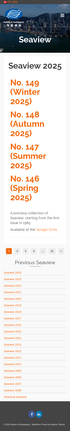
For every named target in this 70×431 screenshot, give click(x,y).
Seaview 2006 (12, 390)
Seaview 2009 (12, 370)
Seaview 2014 (12, 338)
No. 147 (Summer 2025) (28, 156)
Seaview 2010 (12, 364)
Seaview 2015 (12, 331)
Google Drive (46, 229)
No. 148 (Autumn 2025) (27, 124)
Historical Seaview (15, 396)
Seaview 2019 (12, 305)
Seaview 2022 (12, 285)
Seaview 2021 (12, 292)
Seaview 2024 (12, 272)
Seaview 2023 (12, 279)
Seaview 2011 (12, 357)
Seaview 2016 (12, 324)
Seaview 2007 (12, 383)
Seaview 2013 (12, 344)
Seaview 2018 (12, 311)
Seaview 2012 (12, 351)
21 (52, 251)
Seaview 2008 (12, 377)
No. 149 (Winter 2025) (25, 92)
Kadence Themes (57, 425)
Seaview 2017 (12, 318)
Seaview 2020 (12, 298)
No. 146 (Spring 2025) (24, 188)
